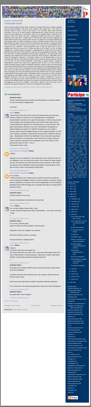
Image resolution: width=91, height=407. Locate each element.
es (68, 325)
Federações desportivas (75, 339)
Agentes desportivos (74, 294)
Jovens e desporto (73, 350)
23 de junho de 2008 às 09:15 (19, 298)
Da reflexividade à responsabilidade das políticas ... (78, 245)
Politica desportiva (73, 376)
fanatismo (70, 336)
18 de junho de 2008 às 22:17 (19, 110)
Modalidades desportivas (75, 365)
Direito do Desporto (73, 319)
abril (72, 271)
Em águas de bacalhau (78, 265)
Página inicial (35, 305)
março (73, 274)
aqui (84, 105)
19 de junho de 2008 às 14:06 (19, 190)
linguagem (71, 359)
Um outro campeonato (77, 256)
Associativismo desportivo (75, 299)
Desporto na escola (73, 312)
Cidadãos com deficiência (75, 303)
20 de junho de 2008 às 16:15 (19, 243)
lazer (69, 352)
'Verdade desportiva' (74, 288)
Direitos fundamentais (74, 321)
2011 (71, 189)
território (70, 388)
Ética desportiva (72, 330)
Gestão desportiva (73, 343)
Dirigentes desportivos (74, 323)
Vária (69, 392)
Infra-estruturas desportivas (76, 348)
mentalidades (72, 363)
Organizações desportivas (75, 374)
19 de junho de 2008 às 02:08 (19, 148)
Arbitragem (71, 297)
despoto (70, 316)
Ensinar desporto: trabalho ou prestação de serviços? (79, 261)
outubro (73, 204)
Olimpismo (71, 372)
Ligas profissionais (73, 356)
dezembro (74, 199)
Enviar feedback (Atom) (19, 309)
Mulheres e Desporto (74, 368)
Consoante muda (13, 23)
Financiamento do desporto (76, 341)
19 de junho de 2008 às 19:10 (19, 203)
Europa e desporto (73, 332)
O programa (74, 234)
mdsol (12, 113)
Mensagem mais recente (12, 305)
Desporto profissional (74, 314)
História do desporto (74, 345)
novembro (74, 201)
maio (73, 268)
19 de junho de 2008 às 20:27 (19, 218)
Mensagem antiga (56, 305)
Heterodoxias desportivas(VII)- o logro (77, 252)
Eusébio (70, 334)
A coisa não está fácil (77, 227)
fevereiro (74, 276)
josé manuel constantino (19, 151)
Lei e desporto (72, 354)
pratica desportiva (73, 381)
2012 (71, 186)
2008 (71, 196)
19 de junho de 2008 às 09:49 (19, 170)
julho (73, 211)
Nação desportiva (73, 370)
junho (73, 214)
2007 (71, 282)
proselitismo (71, 385)
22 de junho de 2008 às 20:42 (19, 263)
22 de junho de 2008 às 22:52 (19, 289)
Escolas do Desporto (74, 327)
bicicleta (70, 301)
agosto (73, 209)
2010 (71, 191)
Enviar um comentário (11, 301)
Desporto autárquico (74, 310)
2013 (71, 184)
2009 (71, 194)
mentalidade (71, 361)
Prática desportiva (73, 383)
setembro (74, 206)
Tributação (71, 390)
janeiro (73, 279)
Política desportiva (46, 87)
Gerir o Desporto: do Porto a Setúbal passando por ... (79, 222)
